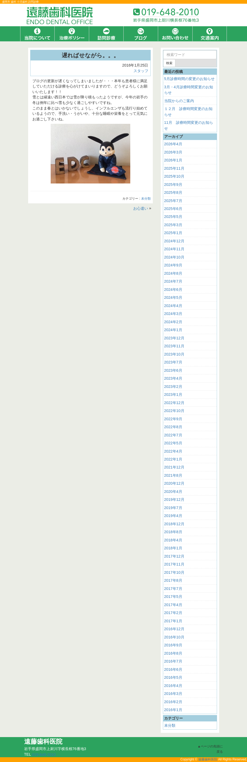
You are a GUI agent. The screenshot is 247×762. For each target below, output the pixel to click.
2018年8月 (173, 532)
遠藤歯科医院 (207, 759)
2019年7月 (173, 508)
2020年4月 (173, 491)
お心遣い (140, 208)
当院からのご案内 (179, 101)
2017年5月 (173, 596)
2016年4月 (173, 685)
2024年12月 (174, 241)
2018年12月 (174, 524)
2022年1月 (173, 459)
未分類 (146, 199)
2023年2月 (173, 386)
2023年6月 (173, 370)
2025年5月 (173, 216)
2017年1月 (173, 621)
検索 (169, 63)
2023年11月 (174, 346)
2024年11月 (174, 249)
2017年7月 (173, 588)
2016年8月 (173, 653)
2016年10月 (174, 637)
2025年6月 (173, 209)
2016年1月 (173, 710)
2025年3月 (173, 225)
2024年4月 (173, 306)
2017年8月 (173, 580)
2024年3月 (173, 314)
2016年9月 (173, 645)
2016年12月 (174, 629)
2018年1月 (173, 548)
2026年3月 (173, 152)
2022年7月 (173, 435)
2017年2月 (173, 613)
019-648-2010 (44, 754)
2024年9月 (173, 265)
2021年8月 (173, 475)
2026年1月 (173, 160)
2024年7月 (173, 281)
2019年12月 (174, 499)
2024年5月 (173, 297)
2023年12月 (174, 338)
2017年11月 (174, 564)
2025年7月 (173, 200)
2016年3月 (173, 693)
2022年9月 (173, 419)
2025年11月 (174, 168)
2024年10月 (174, 257)
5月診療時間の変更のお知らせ (189, 79)
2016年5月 (173, 677)
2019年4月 (173, 516)
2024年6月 (173, 289)
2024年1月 (173, 330)
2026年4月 (173, 144)
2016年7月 (173, 661)
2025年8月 (173, 192)
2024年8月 (173, 273)
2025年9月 (173, 184)
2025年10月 (174, 176)
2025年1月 (173, 233)
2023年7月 (173, 362)
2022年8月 (173, 427)
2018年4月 (173, 540)
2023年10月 (174, 354)
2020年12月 (174, 483)
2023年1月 (173, 394)
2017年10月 (174, 572)
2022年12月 (174, 403)
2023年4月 (173, 378)
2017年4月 (173, 605)
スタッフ (140, 71)
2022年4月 (173, 451)
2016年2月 (173, 701)
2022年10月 (174, 411)
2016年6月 (173, 669)
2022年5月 (173, 443)
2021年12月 (174, 467)
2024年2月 (173, 322)
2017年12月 (174, 556)
